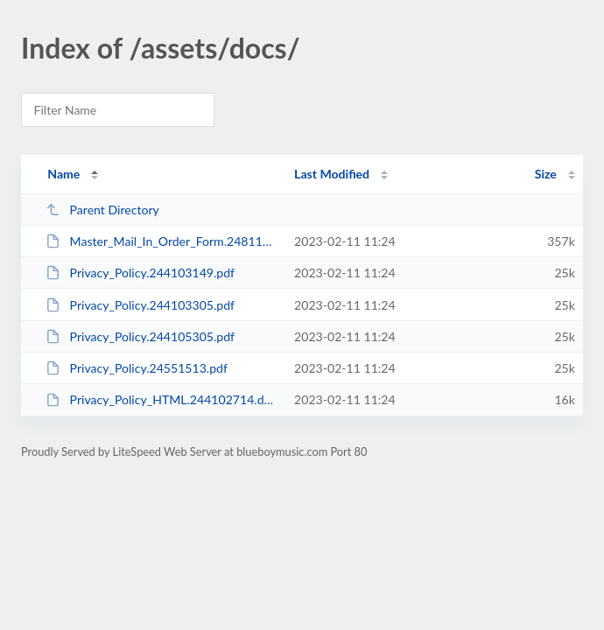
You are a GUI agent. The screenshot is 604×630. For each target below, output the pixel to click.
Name (63, 173)
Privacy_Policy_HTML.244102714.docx (162, 399)
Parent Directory (102, 209)
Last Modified (331, 173)
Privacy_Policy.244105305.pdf (140, 336)
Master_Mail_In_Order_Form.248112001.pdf (162, 241)
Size (546, 173)
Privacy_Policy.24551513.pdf (137, 367)
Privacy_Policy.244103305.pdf (140, 305)
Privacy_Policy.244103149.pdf (140, 272)
